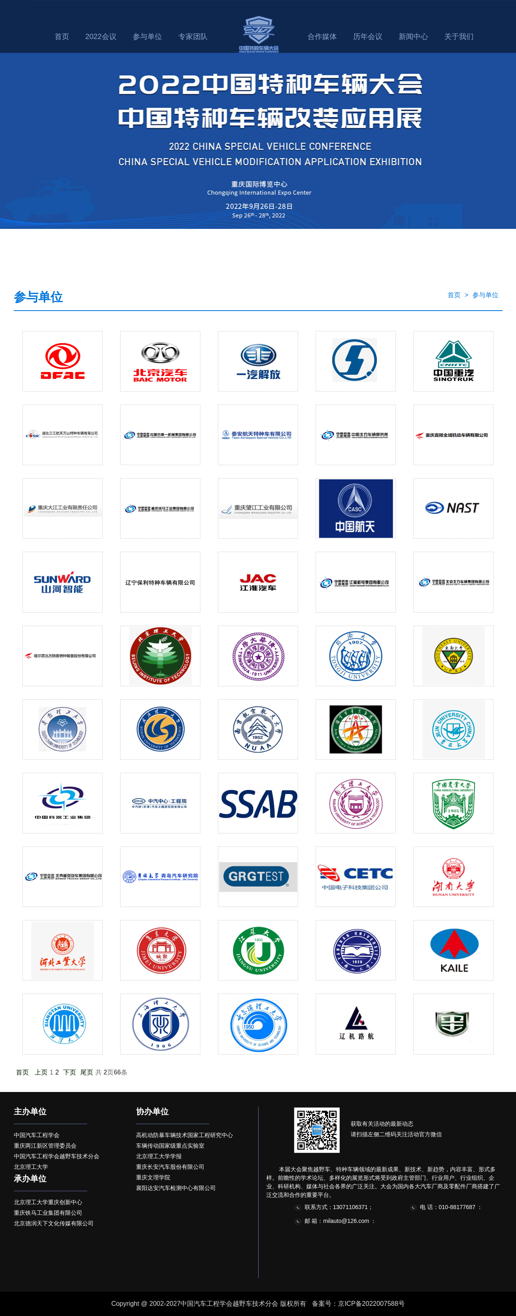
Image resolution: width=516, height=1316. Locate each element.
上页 (41, 1072)
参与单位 (147, 37)
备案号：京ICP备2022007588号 (358, 1303)
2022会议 (101, 37)
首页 (62, 37)
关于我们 (459, 37)
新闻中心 (413, 37)
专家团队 (193, 37)
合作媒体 (322, 37)
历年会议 (367, 37)
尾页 (86, 1072)
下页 (69, 1072)
